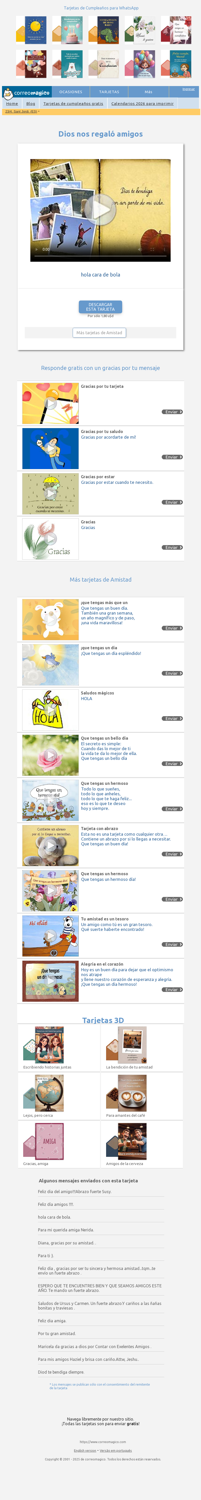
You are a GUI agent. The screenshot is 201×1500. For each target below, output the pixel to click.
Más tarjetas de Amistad (99, 332)
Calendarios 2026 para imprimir (142, 103)
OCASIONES (70, 92)
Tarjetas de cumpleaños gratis (73, 103)
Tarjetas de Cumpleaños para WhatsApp (101, 8)
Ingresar (189, 89)
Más (149, 92)
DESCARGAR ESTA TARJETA (100, 306)
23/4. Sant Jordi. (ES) (21, 111)
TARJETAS (109, 92)
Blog (30, 103)
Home (12, 103)
